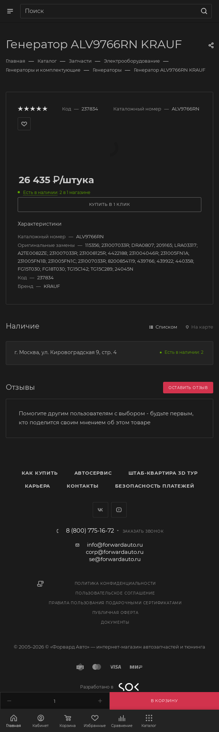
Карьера (38, 486)
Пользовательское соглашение (115, 593)
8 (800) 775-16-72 (90, 531)
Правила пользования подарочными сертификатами (115, 603)
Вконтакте (100, 510)
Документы (115, 622)
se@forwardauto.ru (115, 559)
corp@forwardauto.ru (115, 551)
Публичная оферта (115, 612)
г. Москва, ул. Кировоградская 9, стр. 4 (65, 352)
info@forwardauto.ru (115, 544)
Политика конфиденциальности (115, 583)
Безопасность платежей (154, 486)
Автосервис (93, 473)
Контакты (82, 486)
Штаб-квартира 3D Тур (163, 473)
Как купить (40, 473)
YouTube (119, 510)
